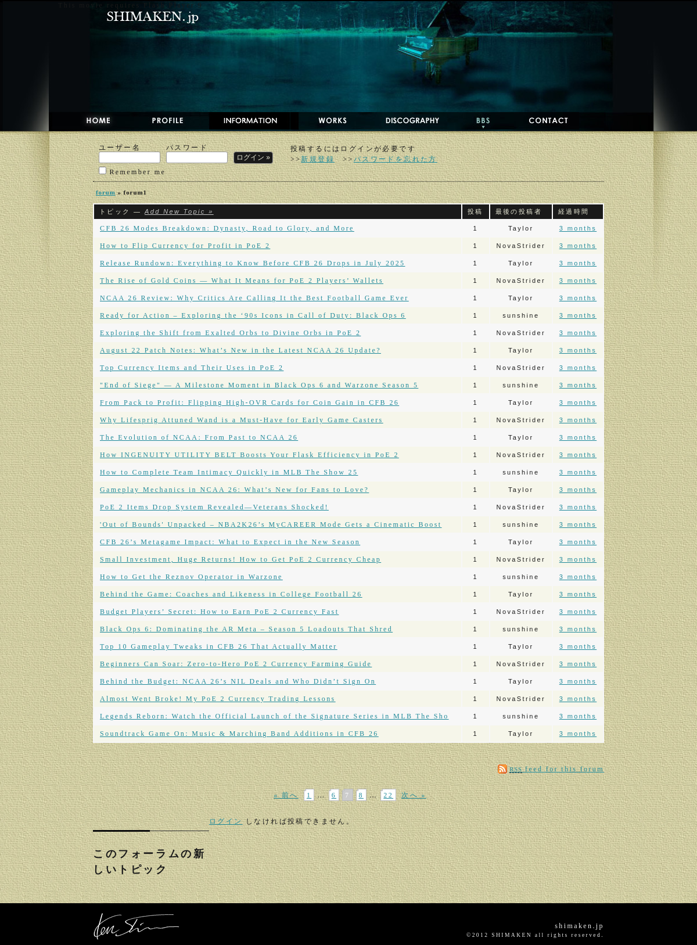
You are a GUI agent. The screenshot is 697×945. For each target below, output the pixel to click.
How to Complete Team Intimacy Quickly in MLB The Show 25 (229, 472)
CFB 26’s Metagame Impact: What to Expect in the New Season (230, 542)
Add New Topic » (179, 211)
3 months (578, 228)
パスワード (197, 153)
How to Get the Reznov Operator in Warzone (191, 577)
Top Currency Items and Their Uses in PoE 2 (191, 368)
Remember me (132, 171)
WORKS (322, 121)
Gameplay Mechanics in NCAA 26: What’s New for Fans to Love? (234, 490)
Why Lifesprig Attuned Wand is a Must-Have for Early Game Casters (241, 420)
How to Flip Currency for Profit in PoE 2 (185, 246)
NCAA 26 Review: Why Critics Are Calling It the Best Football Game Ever (254, 298)
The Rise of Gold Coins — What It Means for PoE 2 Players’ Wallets (241, 280)
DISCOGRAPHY (400, 121)
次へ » (413, 795)
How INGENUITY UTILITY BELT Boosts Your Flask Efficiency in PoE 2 (249, 455)
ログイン (226, 821)
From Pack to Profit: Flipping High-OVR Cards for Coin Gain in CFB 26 (249, 402)
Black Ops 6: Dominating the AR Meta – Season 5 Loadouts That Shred (246, 629)
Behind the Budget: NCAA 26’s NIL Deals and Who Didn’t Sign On (238, 681)
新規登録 (318, 159)
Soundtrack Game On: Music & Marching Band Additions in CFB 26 (239, 734)
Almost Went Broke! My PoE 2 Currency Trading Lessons (218, 699)
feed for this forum (556, 769)
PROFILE (161, 121)
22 (388, 795)
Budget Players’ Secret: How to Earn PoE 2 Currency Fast (219, 612)
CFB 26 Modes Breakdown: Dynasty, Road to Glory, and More (227, 228)
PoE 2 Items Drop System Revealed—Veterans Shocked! (214, 507)
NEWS (245, 121)
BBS (473, 121)
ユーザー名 (129, 153)
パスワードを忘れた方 (395, 159)
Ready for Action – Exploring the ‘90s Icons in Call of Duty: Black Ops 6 (253, 315)
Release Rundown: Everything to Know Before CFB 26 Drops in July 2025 (252, 263)
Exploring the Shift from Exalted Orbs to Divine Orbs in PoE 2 (230, 333)
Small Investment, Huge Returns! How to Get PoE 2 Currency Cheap (240, 559)
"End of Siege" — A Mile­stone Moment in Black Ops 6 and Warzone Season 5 (259, 385)
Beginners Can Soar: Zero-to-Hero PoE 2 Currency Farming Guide (236, 664)
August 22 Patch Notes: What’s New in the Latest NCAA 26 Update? (240, 350)
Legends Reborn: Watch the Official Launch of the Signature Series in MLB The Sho (274, 716)
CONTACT (539, 121)
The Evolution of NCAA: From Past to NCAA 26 (199, 437)
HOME (87, 121)
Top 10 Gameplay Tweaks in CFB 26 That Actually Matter (218, 646)
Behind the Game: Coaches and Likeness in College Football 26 (231, 594)
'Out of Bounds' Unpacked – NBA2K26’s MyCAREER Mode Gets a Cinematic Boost (271, 524)
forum (106, 192)
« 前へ (286, 795)
